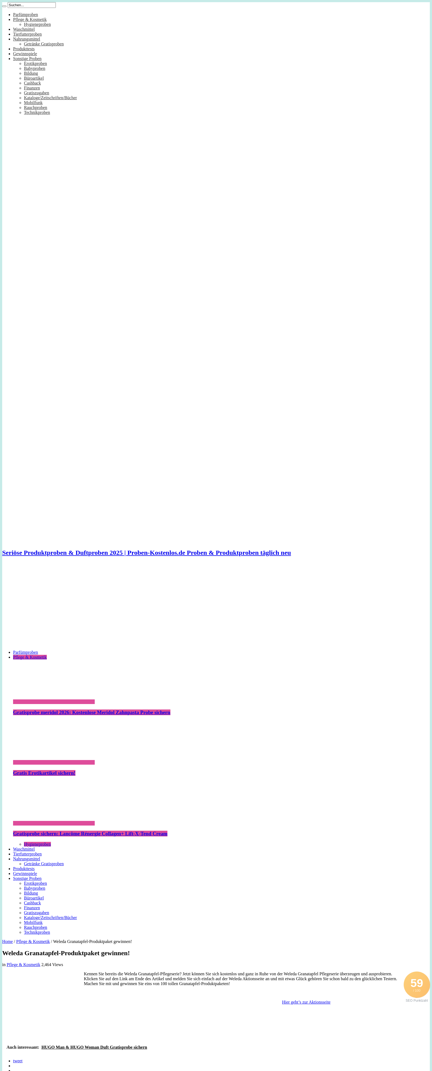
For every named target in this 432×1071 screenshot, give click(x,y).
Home (7, 941)
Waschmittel (24, 29)
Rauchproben (35, 107)
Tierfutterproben (27, 34)
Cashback (32, 83)
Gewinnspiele (25, 53)
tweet (18, 1060)
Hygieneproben (37, 24)
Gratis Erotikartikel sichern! (44, 773)
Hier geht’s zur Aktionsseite (306, 1002)
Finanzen (32, 88)
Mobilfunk (33, 102)
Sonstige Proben (27, 58)
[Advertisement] (216, 607)
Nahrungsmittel (26, 39)
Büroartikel (34, 78)
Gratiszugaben (36, 93)
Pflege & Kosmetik (30, 19)
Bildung (31, 73)
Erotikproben (35, 63)
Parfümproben (25, 14)
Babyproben (34, 68)
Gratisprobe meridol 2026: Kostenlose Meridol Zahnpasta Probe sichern (91, 712)
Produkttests (24, 48)
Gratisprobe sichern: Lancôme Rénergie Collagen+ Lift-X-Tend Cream (90, 833)
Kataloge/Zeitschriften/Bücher (50, 97)
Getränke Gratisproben (44, 44)
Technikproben (37, 112)
